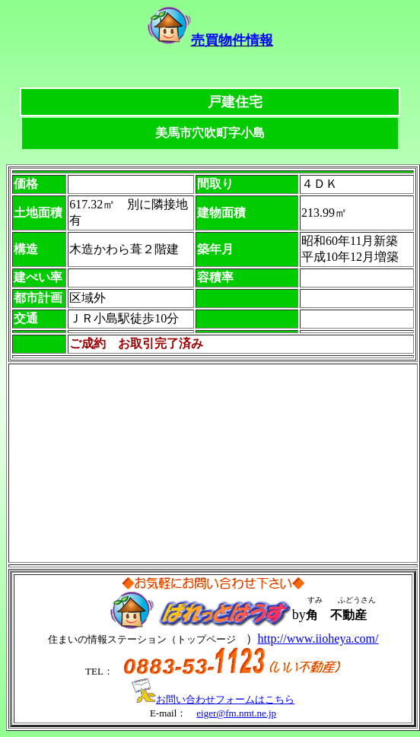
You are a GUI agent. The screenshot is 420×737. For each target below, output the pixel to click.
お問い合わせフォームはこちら (213, 699)
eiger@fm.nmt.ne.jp (236, 713)
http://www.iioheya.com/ (318, 638)
